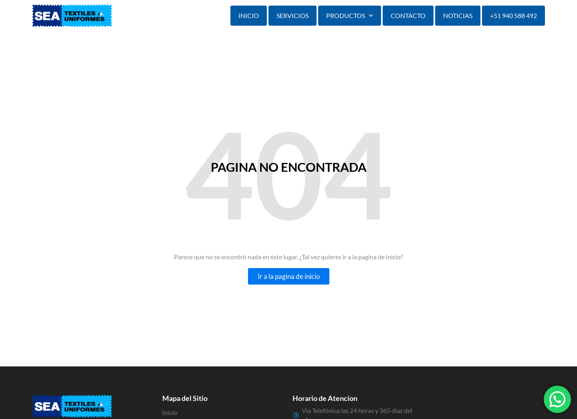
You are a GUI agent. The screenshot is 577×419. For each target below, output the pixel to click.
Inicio (248, 15)
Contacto (408, 15)
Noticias (457, 15)
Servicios (292, 15)
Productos (349, 15)
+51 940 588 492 (513, 15)
